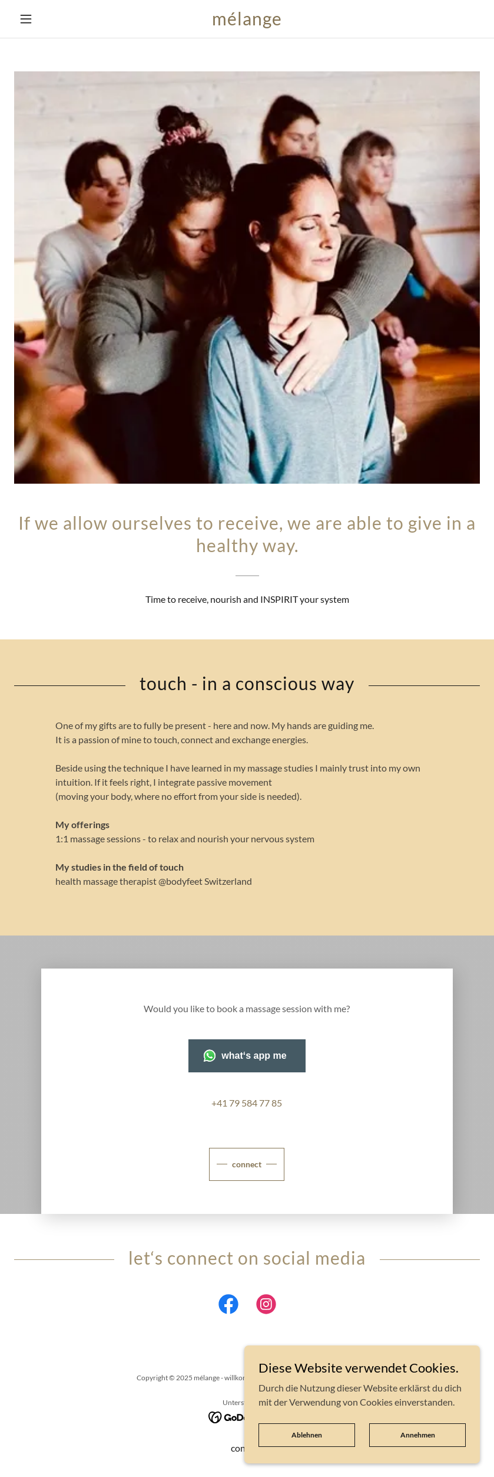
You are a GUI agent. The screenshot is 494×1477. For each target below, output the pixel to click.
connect (246, 1164)
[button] (49, 19)
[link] (247, 21)
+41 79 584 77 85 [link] (246, 1102)
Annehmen (417, 1434)
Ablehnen (306, 1434)
